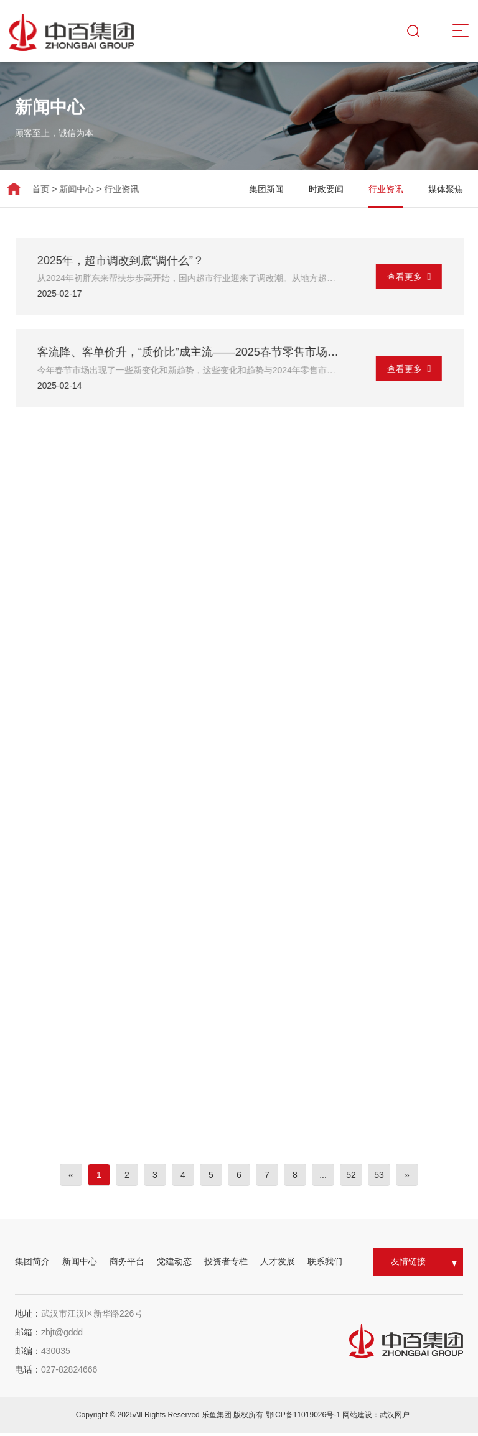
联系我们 (324, 1264)
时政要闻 (346, 189)
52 (351, 1179)
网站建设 (357, 1418)
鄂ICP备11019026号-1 (304, 1418)
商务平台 (127, 1264)
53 (379, 1179)
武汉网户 (395, 1418)
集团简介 (32, 1264)
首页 (28, 189)
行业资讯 (109, 189)
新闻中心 (64, 189)
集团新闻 (286, 189)
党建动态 (174, 1264)
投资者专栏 (226, 1264)
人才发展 (277, 1264)
